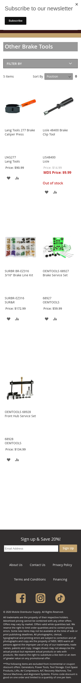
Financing (60, 579)
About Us (15, 565)
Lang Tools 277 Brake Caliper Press (20, 132)
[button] (8, 178)
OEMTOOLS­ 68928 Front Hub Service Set (20, 414)
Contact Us (37, 565)
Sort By (38, 76)
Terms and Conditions (30, 579)
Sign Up (68, 548)
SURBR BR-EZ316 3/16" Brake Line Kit (19, 273)
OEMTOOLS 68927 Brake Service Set (56, 273)
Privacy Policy (62, 565)
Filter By (14, 63)
